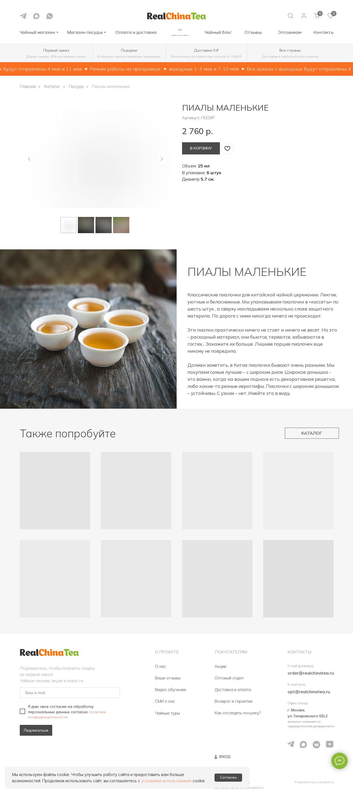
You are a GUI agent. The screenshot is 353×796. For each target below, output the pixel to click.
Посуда (76, 86)
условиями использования (166, 780)
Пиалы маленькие (111, 86)
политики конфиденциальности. (67, 714)
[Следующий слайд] (162, 159)
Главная (28, 86)
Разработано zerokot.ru (314, 782)
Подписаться (36, 730)
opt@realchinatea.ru (309, 691)
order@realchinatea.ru (311, 673)
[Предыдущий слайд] (29, 159)
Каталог (52, 86)
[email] (70, 692)
